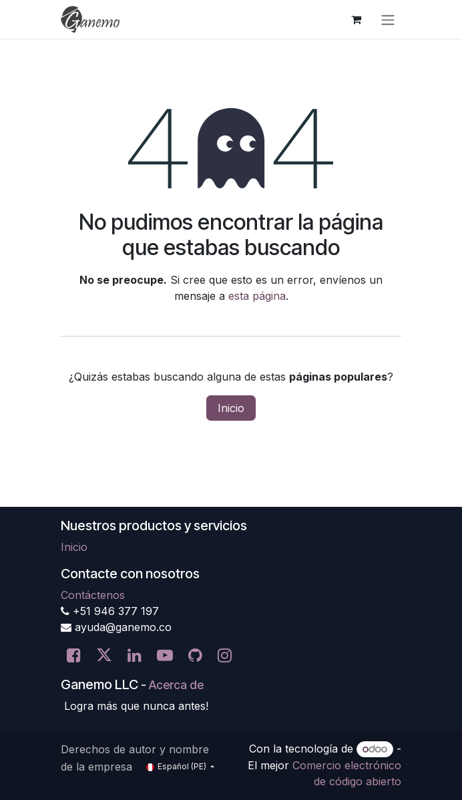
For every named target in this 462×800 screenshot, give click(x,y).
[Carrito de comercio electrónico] (355, 19)
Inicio (231, 408)
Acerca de (176, 685)
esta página (257, 296)
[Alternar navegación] (388, 19)
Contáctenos (93, 595)
